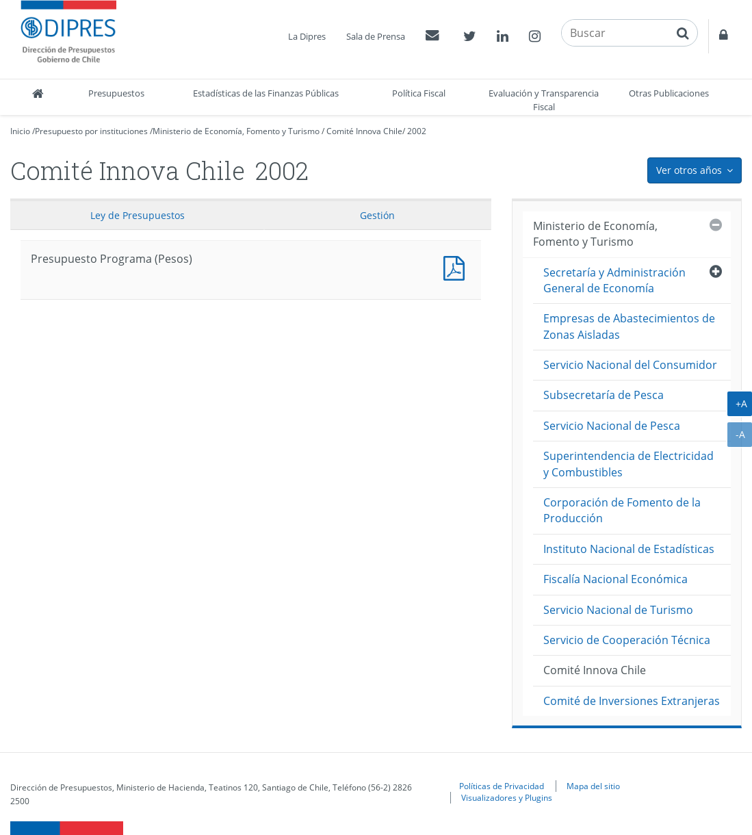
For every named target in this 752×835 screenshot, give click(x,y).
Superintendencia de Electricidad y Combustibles (628, 463)
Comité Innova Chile (364, 131)
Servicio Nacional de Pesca (611, 425)
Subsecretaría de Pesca (603, 394)
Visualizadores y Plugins (506, 797)
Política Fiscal (418, 93)
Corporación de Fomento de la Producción (622, 510)
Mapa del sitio (593, 785)
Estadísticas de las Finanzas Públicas (266, 93)
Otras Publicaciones (669, 93)
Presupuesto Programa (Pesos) (457, 266)
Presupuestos (116, 93)
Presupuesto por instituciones (91, 131)
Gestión (377, 215)
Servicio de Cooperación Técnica (626, 639)
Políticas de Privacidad (501, 785)
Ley (137, 215)
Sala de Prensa (375, 36)
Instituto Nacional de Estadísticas (628, 548)
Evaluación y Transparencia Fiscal (544, 100)
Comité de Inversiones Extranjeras (631, 700)
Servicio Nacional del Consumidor (630, 364)
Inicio (20, 131)
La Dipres (307, 36)
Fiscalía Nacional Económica (615, 579)
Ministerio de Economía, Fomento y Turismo (236, 131)
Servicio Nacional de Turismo (618, 609)
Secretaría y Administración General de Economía (614, 280)
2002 (416, 131)
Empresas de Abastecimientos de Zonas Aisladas (629, 326)
